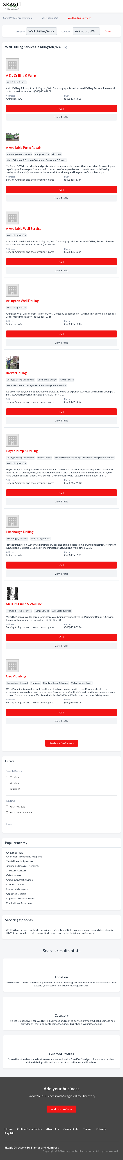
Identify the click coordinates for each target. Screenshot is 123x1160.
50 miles (14, 782)
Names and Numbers (45, 1147)
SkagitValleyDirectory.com (18, 17)
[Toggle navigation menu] (118, 6)
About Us (52, 1129)
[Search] (109, 31)
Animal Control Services (19, 879)
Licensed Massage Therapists (23, 865)
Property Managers (17, 889)
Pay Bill (9, 1133)
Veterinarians (13, 875)
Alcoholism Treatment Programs (24, 856)
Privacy (101, 1129)
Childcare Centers (16, 870)
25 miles (14, 776)
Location (66, 31)
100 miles (15, 788)
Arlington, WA (50, 17)
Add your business (61, 1109)
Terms (87, 1129)
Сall (61, 108)
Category (19, 31)
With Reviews (17, 806)
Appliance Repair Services (20, 898)
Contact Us (70, 1129)
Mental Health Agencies (19, 861)
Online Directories (29, 1129)
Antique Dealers (15, 884)
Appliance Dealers (16, 893)
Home (8, 1129)
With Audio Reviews (21, 812)
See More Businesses (61, 743)
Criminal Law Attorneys (19, 903)
